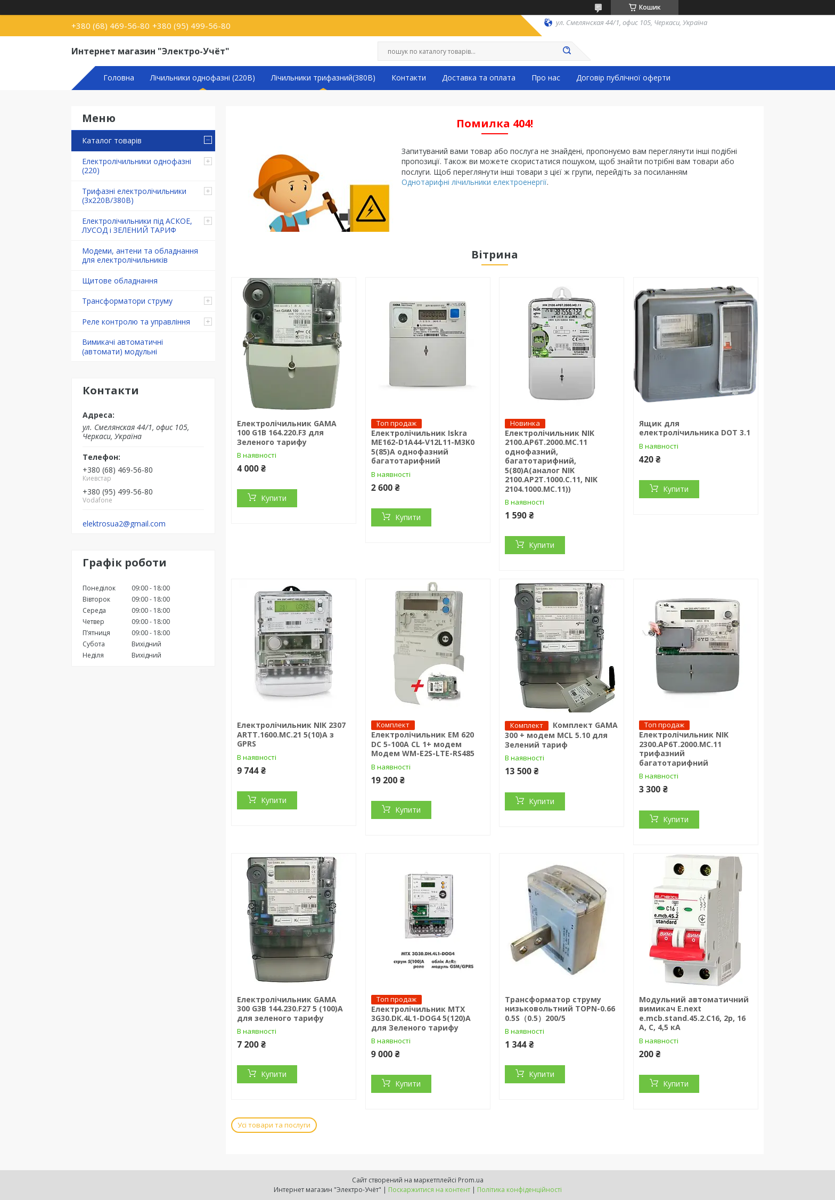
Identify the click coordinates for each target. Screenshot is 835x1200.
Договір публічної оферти (623, 78)
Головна (118, 78)
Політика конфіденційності (519, 1189)
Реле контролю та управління (136, 322)
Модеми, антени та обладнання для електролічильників (140, 255)
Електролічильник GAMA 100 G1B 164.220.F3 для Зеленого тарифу (287, 432)
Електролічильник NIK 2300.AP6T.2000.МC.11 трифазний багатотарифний (683, 748)
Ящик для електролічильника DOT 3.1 (694, 428)
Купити (273, 498)
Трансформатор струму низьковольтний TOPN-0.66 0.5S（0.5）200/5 (560, 1008)
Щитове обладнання (120, 280)
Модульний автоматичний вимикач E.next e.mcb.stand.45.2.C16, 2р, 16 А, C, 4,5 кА (694, 1013)
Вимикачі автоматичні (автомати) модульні (122, 346)
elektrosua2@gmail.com (124, 524)
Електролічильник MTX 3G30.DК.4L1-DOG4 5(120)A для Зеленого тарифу (421, 1018)
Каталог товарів (112, 140)
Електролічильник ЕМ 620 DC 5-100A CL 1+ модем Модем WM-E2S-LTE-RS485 (422, 743)
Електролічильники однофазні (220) (136, 166)
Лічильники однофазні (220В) (202, 78)
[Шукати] (566, 51)
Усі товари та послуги (274, 1125)
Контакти (408, 78)
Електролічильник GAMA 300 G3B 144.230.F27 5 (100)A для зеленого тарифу (290, 1008)
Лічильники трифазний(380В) (323, 78)
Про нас (545, 78)
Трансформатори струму (127, 301)
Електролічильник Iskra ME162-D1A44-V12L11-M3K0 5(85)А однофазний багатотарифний (422, 447)
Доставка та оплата (478, 78)
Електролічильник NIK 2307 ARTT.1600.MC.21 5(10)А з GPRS (291, 734)
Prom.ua (471, 1180)
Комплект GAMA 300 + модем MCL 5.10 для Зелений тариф (561, 735)
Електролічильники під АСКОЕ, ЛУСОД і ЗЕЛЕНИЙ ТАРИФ (137, 226)
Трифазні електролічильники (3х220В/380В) (134, 196)
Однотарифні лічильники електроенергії (474, 182)
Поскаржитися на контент (429, 1189)
